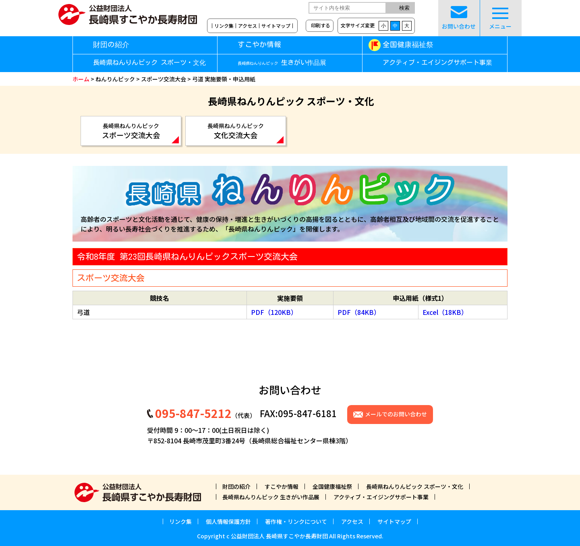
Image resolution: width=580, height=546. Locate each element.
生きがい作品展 (282, 63)
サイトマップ (275, 25)
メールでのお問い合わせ (396, 414)
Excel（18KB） (445, 312)
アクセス (247, 25)
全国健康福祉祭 (408, 44)
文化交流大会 (236, 131)
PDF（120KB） (274, 312)
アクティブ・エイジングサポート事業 (437, 63)
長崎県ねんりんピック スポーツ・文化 (149, 63)
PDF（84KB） (359, 312)
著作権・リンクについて (296, 521)
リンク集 (224, 25)
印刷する (320, 25)
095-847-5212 (193, 413)
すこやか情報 (271, 44)
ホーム (80, 79)
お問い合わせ (459, 18)
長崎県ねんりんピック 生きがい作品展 (270, 497)
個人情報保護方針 (228, 521)
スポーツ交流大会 (163, 79)
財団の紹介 (111, 44)
